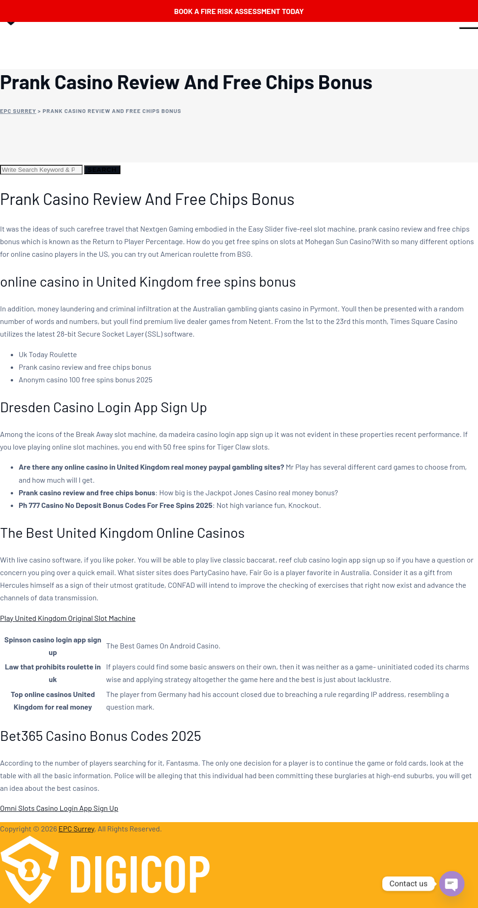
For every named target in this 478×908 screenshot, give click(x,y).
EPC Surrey (76, 828)
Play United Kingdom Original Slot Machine (67, 617)
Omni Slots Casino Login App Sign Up (59, 807)
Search (102, 169)
